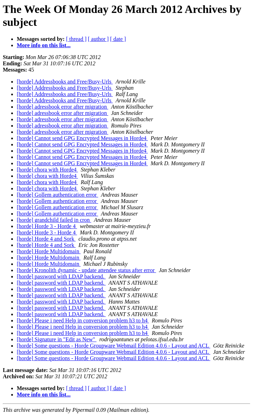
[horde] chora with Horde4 (47, 170)
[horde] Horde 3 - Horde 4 (47, 226)
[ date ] (118, 39)
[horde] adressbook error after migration (62, 107)
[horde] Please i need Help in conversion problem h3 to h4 (83, 320)
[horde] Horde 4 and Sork (46, 239)
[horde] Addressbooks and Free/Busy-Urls (65, 82)
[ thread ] (76, 39)
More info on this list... (44, 45)
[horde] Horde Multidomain (49, 251)
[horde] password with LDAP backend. (61, 276)
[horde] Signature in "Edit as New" (56, 339)
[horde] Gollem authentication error (57, 195)
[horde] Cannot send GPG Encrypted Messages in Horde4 (82, 138)
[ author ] (98, 39)
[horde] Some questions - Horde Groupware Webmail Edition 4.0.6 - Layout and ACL (113, 346)
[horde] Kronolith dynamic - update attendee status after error (86, 270)
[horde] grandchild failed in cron (54, 220)
